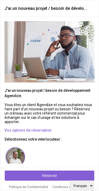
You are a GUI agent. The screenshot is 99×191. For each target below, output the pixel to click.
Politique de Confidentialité (28, 187)
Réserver (49, 175)
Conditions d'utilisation (69, 187)
